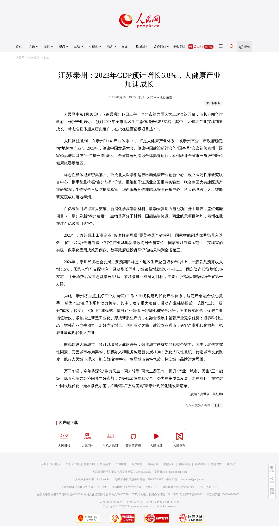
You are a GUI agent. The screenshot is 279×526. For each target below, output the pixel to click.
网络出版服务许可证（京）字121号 (161, 494)
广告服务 (121, 464)
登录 (247, 46)
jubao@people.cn (177, 471)
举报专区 (179, 46)
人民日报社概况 (50, 464)
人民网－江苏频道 (159, 97)
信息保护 (216, 464)
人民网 (20, 57)
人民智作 (179, 438)
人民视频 (156, 438)
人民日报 (64, 438)
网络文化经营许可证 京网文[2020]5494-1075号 (111, 494)
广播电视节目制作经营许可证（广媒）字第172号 (189, 486)
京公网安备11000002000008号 (224, 494)
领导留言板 (133, 438)
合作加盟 (137, 464)
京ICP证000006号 (194, 494)
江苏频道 (33, 57)
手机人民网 (110, 438)
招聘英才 (105, 464)
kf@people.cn (104, 479)
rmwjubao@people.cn (192, 479)
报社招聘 (89, 464)
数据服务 (168, 464)
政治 (46, 57)
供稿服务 (152, 464)
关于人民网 (72, 464)
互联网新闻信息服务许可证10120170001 (84, 486)
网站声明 (184, 464)
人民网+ (87, 438)
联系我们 (232, 464)
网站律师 (200, 464)
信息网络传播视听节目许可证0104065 (59, 494)
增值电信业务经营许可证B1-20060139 (134, 486)
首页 (19, 46)
